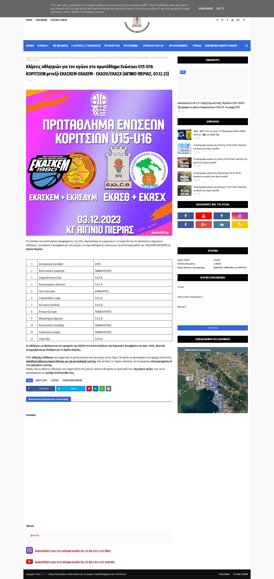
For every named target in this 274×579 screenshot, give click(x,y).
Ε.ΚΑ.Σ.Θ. (44, 574)
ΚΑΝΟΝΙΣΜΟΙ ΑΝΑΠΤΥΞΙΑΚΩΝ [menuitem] (221, 45)
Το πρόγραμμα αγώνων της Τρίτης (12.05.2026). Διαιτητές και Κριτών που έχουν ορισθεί (220, 161)
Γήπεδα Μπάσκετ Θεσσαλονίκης (191, 267)
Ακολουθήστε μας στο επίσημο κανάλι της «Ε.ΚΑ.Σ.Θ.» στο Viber (73, 551)
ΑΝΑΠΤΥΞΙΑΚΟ (41, 380)
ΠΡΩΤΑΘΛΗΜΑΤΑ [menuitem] (178, 45)
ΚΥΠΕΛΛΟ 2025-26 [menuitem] (153, 45)
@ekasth (34, 535)
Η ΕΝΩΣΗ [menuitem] (42, 45)
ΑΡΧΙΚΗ (29, 20)
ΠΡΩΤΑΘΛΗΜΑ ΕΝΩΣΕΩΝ (49, 58)
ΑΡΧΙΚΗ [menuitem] (30, 45)
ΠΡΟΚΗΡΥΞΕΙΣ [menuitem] (112, 45)
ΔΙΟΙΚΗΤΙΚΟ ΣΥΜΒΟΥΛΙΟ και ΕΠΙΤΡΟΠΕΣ (230, 267)
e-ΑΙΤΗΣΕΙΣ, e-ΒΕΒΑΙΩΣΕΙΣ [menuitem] (86, 45)
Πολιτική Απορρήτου (186, 263)
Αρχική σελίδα (32, 58)
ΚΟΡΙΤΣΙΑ (55, 380)
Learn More (205, 8)
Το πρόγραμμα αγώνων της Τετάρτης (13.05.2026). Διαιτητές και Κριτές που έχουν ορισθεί (220, 147)
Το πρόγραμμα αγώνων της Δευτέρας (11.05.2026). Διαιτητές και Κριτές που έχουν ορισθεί (220, 189)
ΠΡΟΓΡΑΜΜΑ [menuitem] (131, 45)
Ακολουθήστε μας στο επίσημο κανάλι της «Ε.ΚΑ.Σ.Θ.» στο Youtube (75, 562)
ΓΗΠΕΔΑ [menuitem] (197, 45)
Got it (220, 8)
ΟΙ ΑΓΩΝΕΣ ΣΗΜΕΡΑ (59, 20)
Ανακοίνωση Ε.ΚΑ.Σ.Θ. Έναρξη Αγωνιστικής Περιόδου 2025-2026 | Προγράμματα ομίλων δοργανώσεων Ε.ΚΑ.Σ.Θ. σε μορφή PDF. (211, 105)
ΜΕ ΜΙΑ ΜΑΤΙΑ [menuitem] (60, 45)
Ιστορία (217, 260)
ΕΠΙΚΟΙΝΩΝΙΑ (41, 20)
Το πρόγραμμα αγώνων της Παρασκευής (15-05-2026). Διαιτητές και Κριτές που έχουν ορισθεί (217, 175)
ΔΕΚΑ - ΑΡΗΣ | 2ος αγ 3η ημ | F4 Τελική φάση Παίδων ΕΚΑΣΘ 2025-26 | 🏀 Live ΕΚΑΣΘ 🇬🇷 (220, 133)
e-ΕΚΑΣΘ (217, 263)
